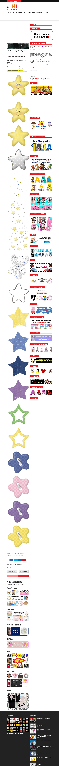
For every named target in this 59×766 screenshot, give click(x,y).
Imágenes (9, 16)
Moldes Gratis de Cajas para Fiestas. (15, 733)
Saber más (48, 761)
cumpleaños (13, 553)
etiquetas (22, 553)
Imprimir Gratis (22, 16)
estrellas (18, 553)
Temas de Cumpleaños (18, 13)
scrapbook (15, 45)
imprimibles (13, 555)
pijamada (18, 555)
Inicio (10, 45)
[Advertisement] (18, 32)
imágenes (9, 555)
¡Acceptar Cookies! (39, 761)
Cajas (47, 13)
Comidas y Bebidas (40, 13)
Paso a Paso (15, 16)
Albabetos (9, 13)
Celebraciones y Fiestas (29, 13)
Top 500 (29, 16)
